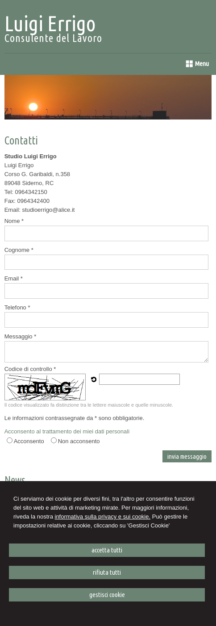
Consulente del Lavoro (53, 38)
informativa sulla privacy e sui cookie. (103, 516)
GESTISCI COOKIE (107, 594)
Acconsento (29, 441)
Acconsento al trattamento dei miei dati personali (66, 431)
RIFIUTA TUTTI (107, 572)
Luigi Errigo (50, 23)
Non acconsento (79, 441)
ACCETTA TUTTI (106, 550)
